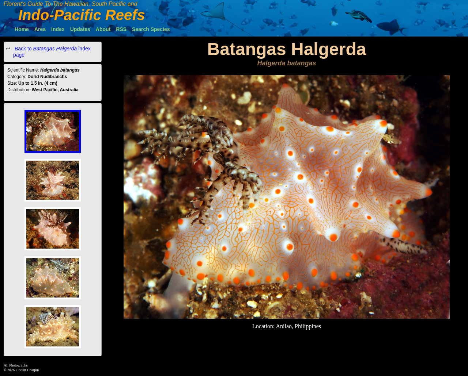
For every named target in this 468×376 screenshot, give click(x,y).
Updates (80, 29)
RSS (121, 29)
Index (58, 29)
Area (40, 29)
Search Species (151, 29)
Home (22, 29)
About (103, 29)
